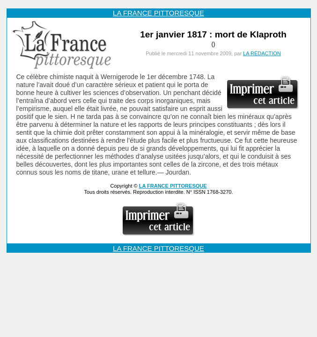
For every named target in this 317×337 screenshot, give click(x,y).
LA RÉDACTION (262, 53)
